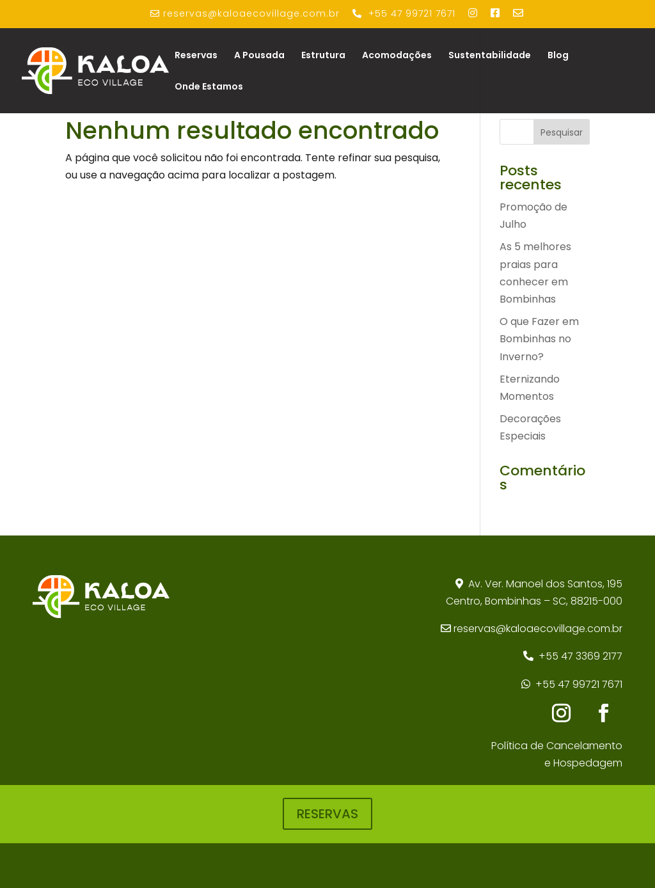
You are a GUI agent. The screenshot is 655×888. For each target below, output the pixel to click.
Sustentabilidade (489, 56)
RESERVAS (327, 814)
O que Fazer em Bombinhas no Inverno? (539, 338)
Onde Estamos (209, 87)
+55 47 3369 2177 (580, 656)
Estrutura (323, 56)
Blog (558, 56)
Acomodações (397, 56)
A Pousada (259, 56)
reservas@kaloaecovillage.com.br (538, 628)
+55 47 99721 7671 (578, 684)
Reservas (196, 56)
